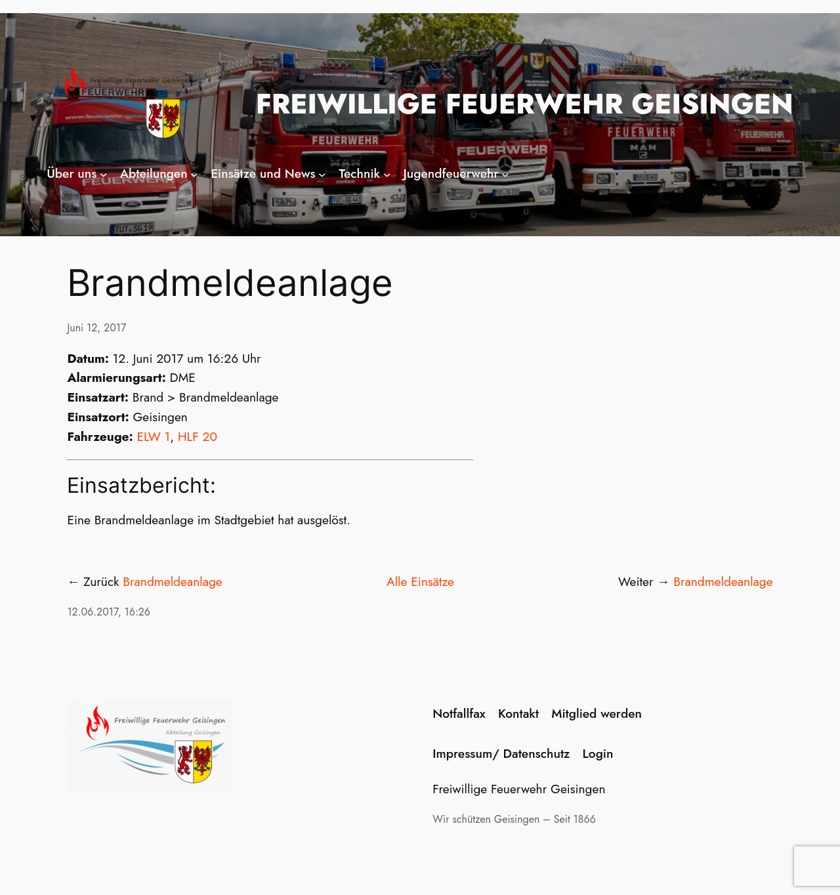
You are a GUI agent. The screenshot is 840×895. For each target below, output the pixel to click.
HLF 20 (197, 436)
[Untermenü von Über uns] (104, 174)
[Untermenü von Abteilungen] (194, 174)
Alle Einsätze (420, 581)
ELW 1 (154, 436)
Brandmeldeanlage (172, 581)
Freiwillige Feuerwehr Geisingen (524, 104)
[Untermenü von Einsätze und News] (322, 174)
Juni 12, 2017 (96, 327)
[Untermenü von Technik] (387, 174)
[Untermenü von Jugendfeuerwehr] (505, 174)
